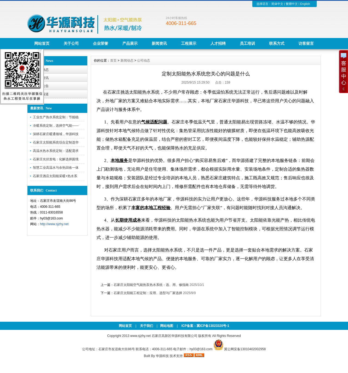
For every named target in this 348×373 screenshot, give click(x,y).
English (305, 3)
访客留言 (306, 43)
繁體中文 (292, 3)
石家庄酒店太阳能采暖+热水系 (55, 176)
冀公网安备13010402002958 (245, 349)
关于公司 (71, 43)
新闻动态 (126, 60)
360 (129, 273)
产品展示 (130, 43)
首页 (113, 60)
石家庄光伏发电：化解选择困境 (56, 159)
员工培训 (247, 43)
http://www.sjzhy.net (54, 224)
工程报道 (42, 94)
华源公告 (42, 86)
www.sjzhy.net (140, 336)
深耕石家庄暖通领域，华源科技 (56, 134)
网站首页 (41, 43)
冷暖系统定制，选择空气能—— (56, 125)
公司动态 (42, 70)
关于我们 (146, 326)
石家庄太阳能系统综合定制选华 (56, 142)
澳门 (109, 273)
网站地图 (166, 326)
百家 (147, 273)
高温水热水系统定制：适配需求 (56, 151)
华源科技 (162, 356)
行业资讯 (42, 78)
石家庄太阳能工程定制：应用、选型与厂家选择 (148, 293)
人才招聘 (218, 43)
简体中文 (277, 3)
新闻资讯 (159, 43)
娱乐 (167, 273)
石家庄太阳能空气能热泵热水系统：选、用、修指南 (151, 285)
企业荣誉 (100, 43)
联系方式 (276, 43)
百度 (114, 273)
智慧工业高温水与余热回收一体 (56, 168)
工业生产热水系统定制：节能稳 (56, 117)
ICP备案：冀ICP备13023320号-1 (205, 326)
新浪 (143, 273)
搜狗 (119, 273)
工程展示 (188, 43)
